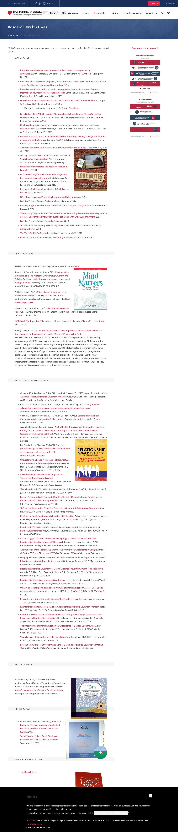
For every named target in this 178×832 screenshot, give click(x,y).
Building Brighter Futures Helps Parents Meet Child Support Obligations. (55, 205)
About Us (151, 13)
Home (53, 13)
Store (86, 13)
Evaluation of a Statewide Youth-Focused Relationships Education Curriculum (56, 599)
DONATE (154, 3)
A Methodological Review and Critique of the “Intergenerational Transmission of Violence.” (41, 478)
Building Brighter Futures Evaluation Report (41, 201)
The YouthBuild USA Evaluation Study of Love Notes (45, 233)
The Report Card (28, 772)
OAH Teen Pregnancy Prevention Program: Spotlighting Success (50, 196)
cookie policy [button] (65, 809)
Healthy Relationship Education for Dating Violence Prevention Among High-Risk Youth (61, 568)
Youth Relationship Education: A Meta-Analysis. (42, 489)
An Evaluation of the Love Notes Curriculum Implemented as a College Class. (56, 147)
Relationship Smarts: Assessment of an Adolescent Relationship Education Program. (59, 606)
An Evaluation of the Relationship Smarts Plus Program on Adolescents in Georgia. (59, 549)
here (77, 266)
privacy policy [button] (35, 824)
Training (114, 13)
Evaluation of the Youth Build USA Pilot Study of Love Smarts (49, 237)
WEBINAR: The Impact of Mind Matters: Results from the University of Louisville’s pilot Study (59, 321)
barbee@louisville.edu (74, 117)
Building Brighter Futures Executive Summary (41, 221)
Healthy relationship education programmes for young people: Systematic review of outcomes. (59, 408)
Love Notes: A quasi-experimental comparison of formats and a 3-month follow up (59, 100)
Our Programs (70, 13)
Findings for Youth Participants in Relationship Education (47, 516)
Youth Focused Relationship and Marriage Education (45, 637)
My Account (170, 3)
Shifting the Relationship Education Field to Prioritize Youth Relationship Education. (59, 508)
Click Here (74, 108)
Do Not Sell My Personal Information (111, 813)
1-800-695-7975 (18, 3)
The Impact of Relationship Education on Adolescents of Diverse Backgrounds (57, 625)
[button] (150, 795)
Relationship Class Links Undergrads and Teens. (42, 580)
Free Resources (132, 13)
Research (99, 13)
